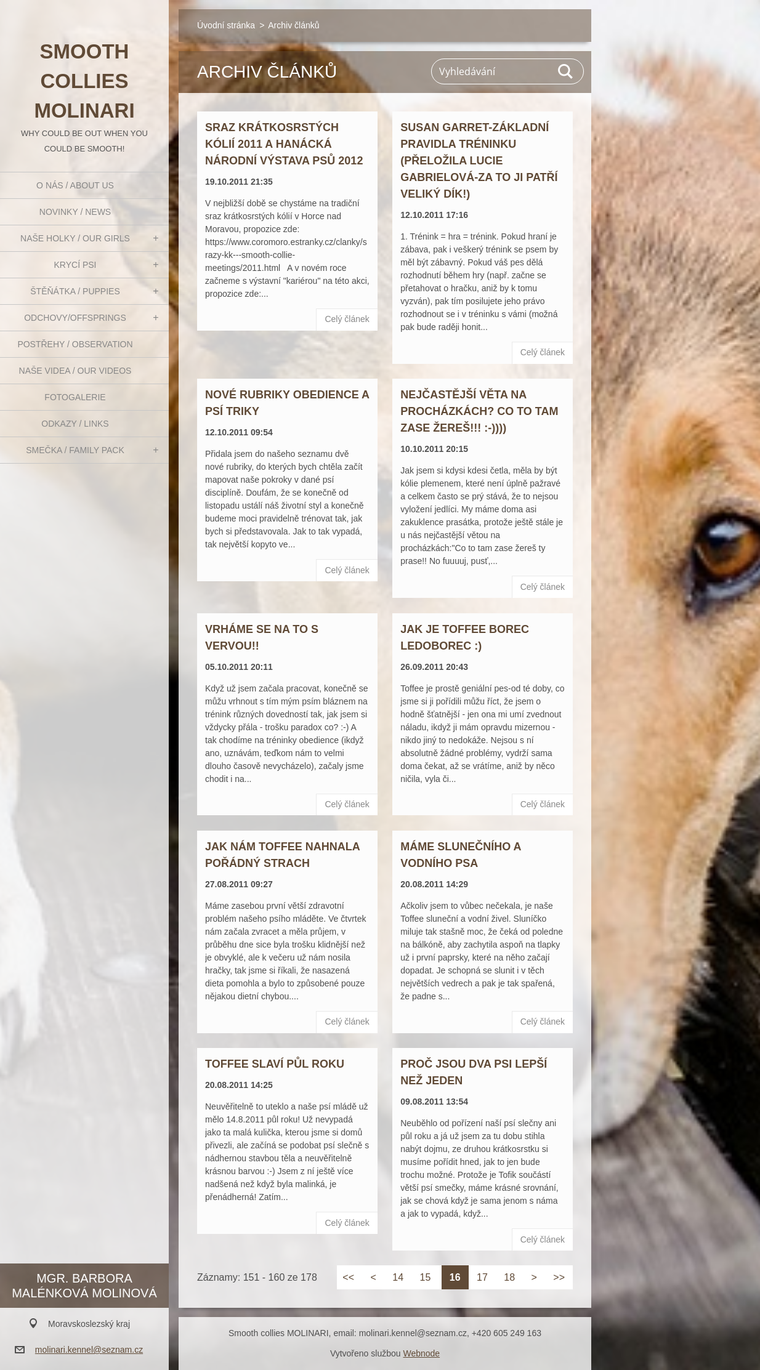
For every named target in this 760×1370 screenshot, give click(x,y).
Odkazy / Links (74, 424)
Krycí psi (75, 265)
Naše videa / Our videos (75, 371)
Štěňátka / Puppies (75, 291)
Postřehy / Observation (74, 344)
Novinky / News (75, 212)
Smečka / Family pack (75, 450)
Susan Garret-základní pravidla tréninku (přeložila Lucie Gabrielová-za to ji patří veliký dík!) (478, 160)
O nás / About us (75, 185)
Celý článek (347, 319)
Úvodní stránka (226, 25)
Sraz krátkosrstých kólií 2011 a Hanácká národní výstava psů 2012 (284, 144)
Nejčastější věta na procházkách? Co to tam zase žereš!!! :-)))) (479, 411)
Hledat (566, 71)
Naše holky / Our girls (75, 238)
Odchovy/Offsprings (75, 318)
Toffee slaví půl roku (274, 1064)
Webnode (421, 1353)
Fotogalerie (74, 397)
